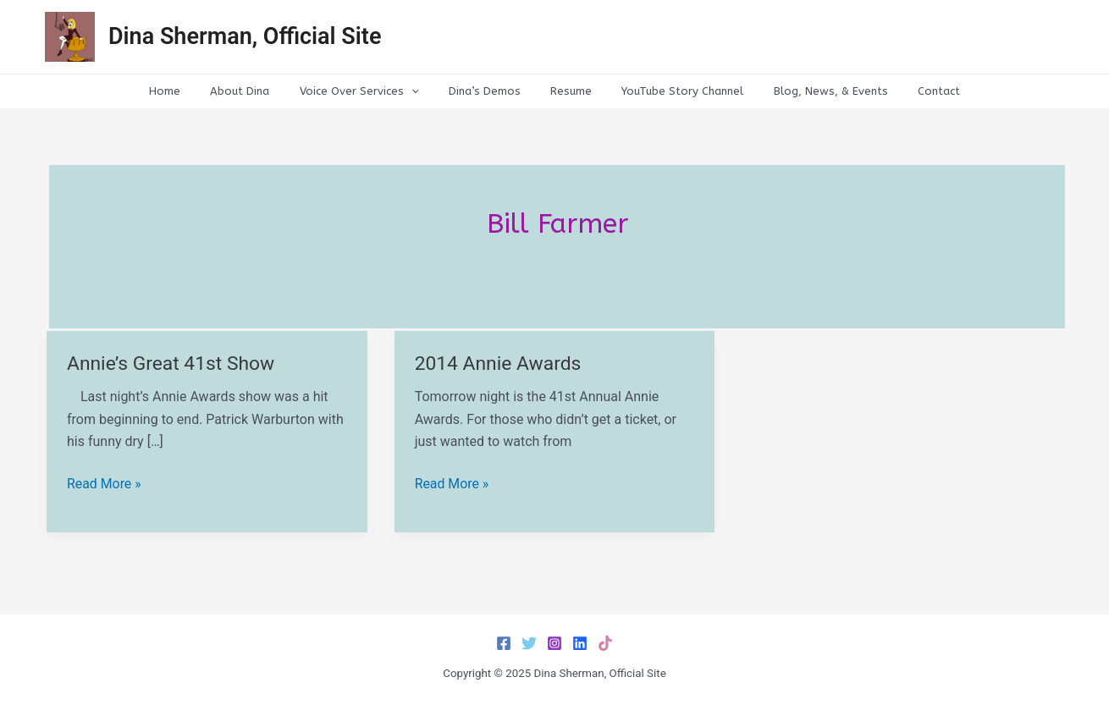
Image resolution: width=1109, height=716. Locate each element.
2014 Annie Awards (498, 363)
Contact (911, 91)
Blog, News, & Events (810, 91)
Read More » (104, 484)
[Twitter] (529, 643)
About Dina (260, 91)
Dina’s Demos (488, 91)
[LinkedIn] (580, 643)
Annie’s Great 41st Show (171, 363)
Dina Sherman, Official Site (244, 36)
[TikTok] (605, 643)
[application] (423, 91)
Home (192, 91)
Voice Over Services (371, 91)
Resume (567, 91)
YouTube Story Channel (670, 91)
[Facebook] (503, 643)
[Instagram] (554, 643)
